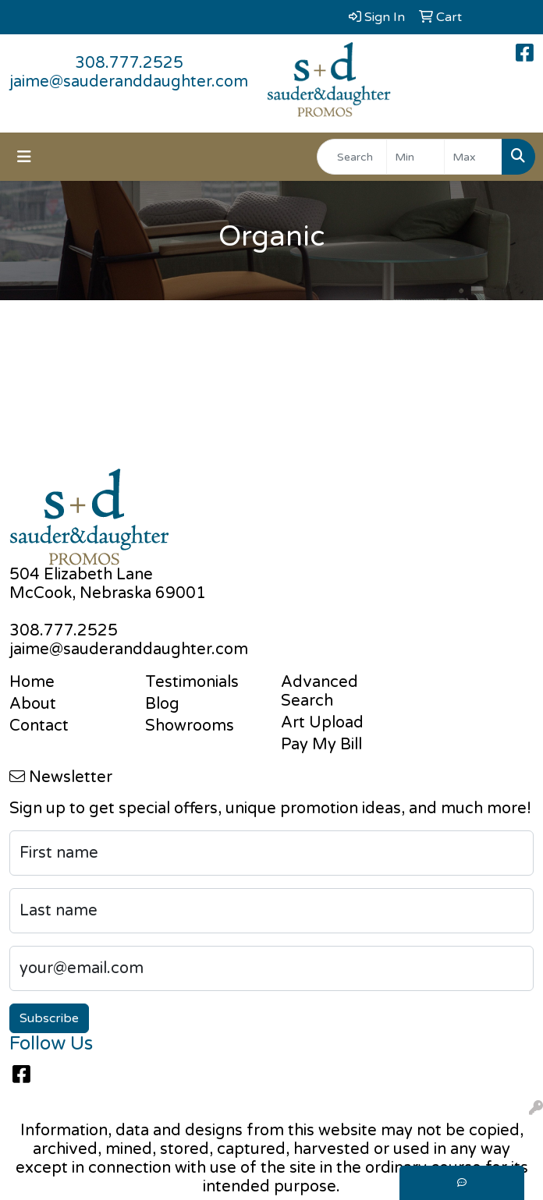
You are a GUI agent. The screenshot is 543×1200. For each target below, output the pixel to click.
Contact (39, 726)
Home (32, 682)
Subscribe (49, 1018)
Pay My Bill (321, 744)
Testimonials (192, 682)
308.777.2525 (129, 63)
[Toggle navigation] (24, 157)
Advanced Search (319, 691)
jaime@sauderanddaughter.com (128, 82)
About (32, 704)
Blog (162, 704)
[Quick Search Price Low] (415, 157)
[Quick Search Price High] (473, 157)
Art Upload (322, 722)
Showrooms (189, 726)
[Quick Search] (352, 157)
